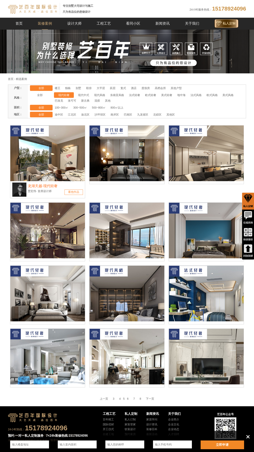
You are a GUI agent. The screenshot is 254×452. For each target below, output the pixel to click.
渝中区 (59, 114)
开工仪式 (108, 429)
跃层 (112, 88)
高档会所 (160, 88)
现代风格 (99, 95)
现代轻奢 (63, 95)
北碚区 (157, 114)
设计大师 (74, 23)
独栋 (68, 88)
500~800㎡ (99, 107)
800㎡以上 (117, 107)
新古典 (85, 100)
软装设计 (130, 429)
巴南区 (128, 114)
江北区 (72, 114)
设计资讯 (151, 424)
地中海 (181, 95)
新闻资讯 (162, 23)
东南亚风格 (117, 95)
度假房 (145, 88)
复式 (123, 88)
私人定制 (131, 413)
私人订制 (130, 419)
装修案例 (45, 23)
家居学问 (151, 419)
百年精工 (108, 419)
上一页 (104, 398)
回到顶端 (248, 251)
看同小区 (133, 23)
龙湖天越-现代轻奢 (43, 186)
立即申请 (222, 444)
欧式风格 (212, 95)
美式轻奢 (166, 95)
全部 (41, 88)
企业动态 (173, 429)
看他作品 (73, 191)
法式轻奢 (134, 95)
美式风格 (228, 95)
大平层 (101, 88)
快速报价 (248, 234)
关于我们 (192, 23)
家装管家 (130, 424)
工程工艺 (104, 23)
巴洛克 (59, 100)
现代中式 (83, 95)
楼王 (57, 88)
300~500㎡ (80, 107)
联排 (89, 88)
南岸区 (115, 114)
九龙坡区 (142, 114)
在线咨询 (248, 217)
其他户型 (176, 88)
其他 (108, 100)
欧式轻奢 (150, 95)
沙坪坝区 (100, 114)
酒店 (134, 88)
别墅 (78, 88)
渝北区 (85, 114)
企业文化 (173, 424)
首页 (19, 23)
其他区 (170, 114)
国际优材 (108, 424)
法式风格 (196, 95)
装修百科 (151, 429)
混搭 (97, 100)
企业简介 (173, 419)
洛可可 (72, 100)
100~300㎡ (61, 107)
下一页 (150, 398)
